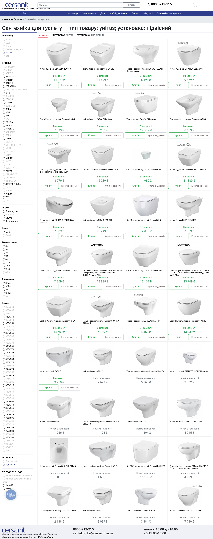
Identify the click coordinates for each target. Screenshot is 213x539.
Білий (7, 232)
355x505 (8, 418)
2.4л (6, 269)
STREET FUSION (12, 184)
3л (5, 246)
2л (5, 256)
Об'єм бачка (8, 279)
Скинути (43, 35)
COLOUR (8, 99)
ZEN (6, 197)
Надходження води (12, 471)
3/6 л (7, 283)
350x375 (8, 362)
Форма (5, 207)
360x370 (8, 349)
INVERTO (8, 128)
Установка (7, 457)
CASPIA (8, 83)
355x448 (8, 375)
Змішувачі (147, 13)
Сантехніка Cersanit (12, 19)
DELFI (7, 112)
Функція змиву (9, 242)
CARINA (8, 80)
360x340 (8, 405)
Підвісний (9, 464)
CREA (7, 109)
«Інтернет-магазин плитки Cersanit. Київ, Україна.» (27, 537)
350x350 (8, 323)
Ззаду (7, 488)
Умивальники (89, 13)
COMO (7, 102)
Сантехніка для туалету (169, 13)
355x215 (8, 385)
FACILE (7, 125)
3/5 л (7, 286)
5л (5, 252)
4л (5, 259)
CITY (6, 93)
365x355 (8, 427)
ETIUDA (8, 122)
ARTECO (8, 76)
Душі (102, 13)
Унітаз (7, 52)
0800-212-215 (160, 4)
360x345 (8, 408)
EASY (7, 115)
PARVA (7, 171)
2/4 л (7, 293)
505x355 (8, 346)
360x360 (8, 437)
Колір (5, 228)
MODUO (8, 158)
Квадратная (10, 221)
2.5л (6, 262)
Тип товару (7, 35)
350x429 (8, 414)
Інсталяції (73, 13)
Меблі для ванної (118, 13)
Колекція (6, 63)
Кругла (7, 218)
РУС (25, 13)
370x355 (8, 352)
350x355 (8, 316)
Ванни (135, 13)
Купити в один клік (69, 85)
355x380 (8, 359)
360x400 (8, 401)
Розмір (5, 303)
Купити (48, 85)
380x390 (8, 369)
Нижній (8, 485)
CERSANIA (9, 86)
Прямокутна (10, 211)
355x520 (8, 431)
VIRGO (7, 194)
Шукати (131, 5)
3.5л (6, 265)
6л (5, 249)
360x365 (8, 333)
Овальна (8, 214)
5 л (5, 289)
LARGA (7, 138)
